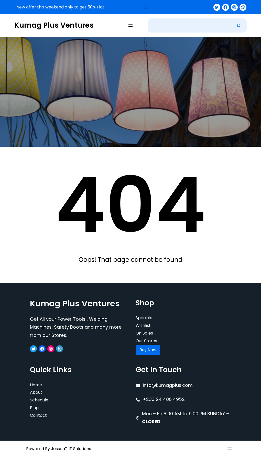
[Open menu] (146, 7)
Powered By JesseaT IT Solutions (58, 449)
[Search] (238, 25)
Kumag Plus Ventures (54, 25)
